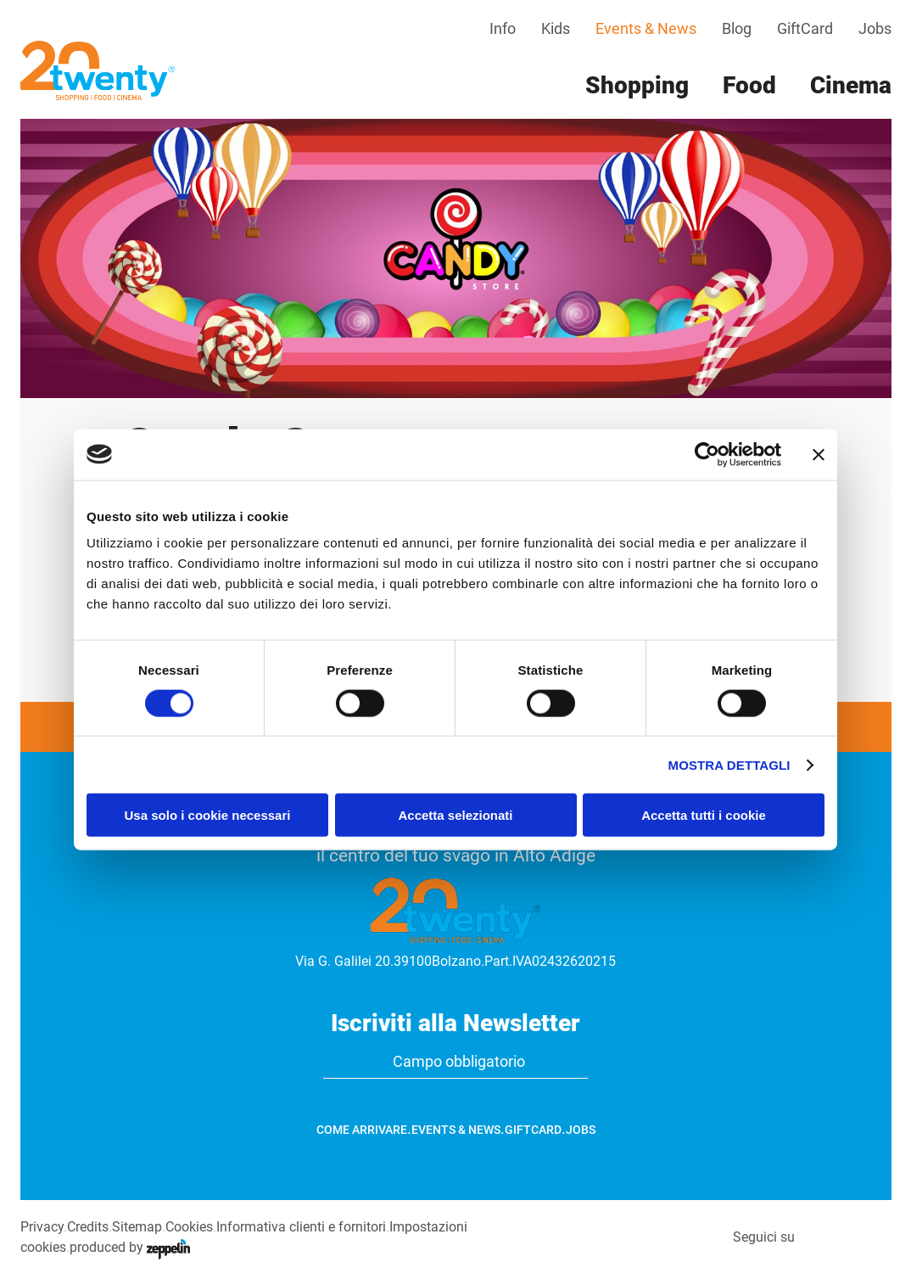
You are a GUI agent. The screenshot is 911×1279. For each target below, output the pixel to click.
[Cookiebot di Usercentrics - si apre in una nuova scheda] (707, 454)
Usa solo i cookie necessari (208, 815)
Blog (737, 28)
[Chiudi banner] (818, 454)
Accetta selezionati (455, 815)
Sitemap (137, 1227)
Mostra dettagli (729, 764)
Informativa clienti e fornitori (301, 1227)
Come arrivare (361, 1129)
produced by (130, 1247)
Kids (555, 28)
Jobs (874, 28)
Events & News (645, 28)
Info (502, 28)
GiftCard (805, 28)
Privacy (42, 1227)
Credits (88, 1227)
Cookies (189, 1227)
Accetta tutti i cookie (703, 815)
